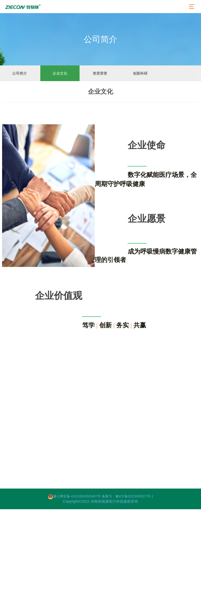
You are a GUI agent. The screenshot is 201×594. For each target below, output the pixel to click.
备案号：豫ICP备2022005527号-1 (127, 496)
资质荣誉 (100, 73)
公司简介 (19, 73)
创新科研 (140, 73)
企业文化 (60, 73)
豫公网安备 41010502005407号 (75, 496)
